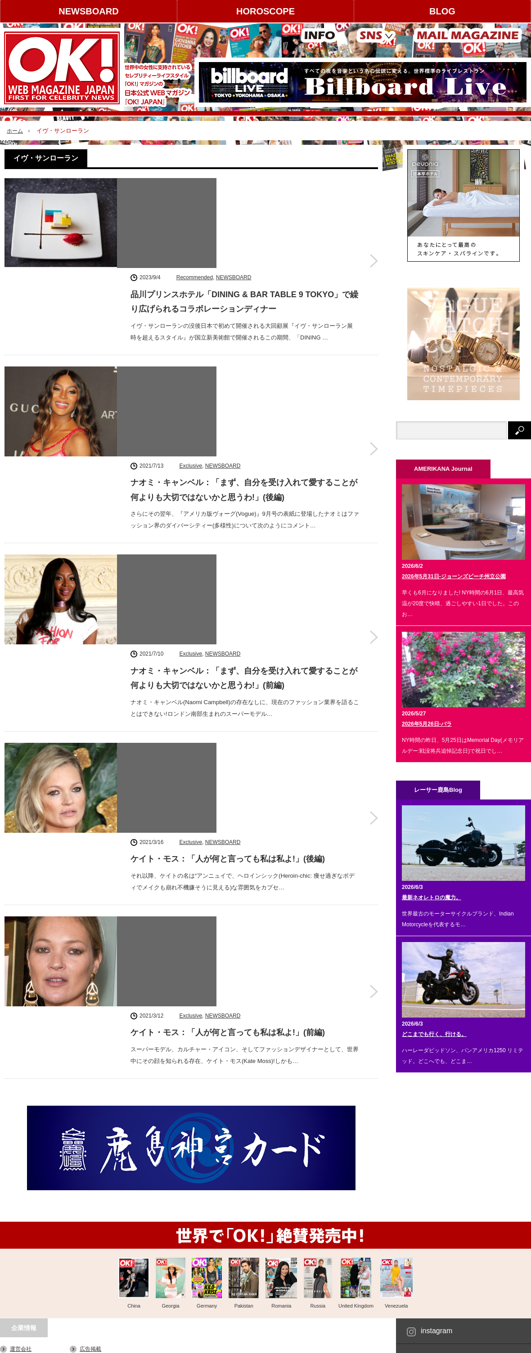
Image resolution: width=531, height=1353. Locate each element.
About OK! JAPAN (32, 1270)
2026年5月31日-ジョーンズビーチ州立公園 (454, 576)
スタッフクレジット (104, 1254)
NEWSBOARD (88, 11)
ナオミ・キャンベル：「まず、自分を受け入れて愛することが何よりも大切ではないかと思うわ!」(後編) (243, 322)
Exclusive (190, 298)
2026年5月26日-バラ (427, 724)
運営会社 (21, 1222)
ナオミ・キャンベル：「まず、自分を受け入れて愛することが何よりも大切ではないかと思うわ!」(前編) (243, 435)
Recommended (194, 185)
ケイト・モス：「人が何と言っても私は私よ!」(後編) (227, 540)
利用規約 (21, 1254)
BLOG (442, 11)
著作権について (29, 1238)
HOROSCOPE (265, 11)
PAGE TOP (265, 1318)
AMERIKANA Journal (124, 1342)
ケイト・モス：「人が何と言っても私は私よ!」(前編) (227, 653)
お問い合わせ (26, 1285)
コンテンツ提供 (98, 1238)
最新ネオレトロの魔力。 (431, 897)
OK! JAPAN (481, 1341)
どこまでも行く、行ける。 (434, 1034)
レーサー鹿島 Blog (185, 1342)
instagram (436, 1204)
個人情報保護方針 (101, 1270)
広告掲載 (90, 1222)
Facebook (436, 1230)
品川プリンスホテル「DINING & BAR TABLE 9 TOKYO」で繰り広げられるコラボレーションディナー (244, 209)
